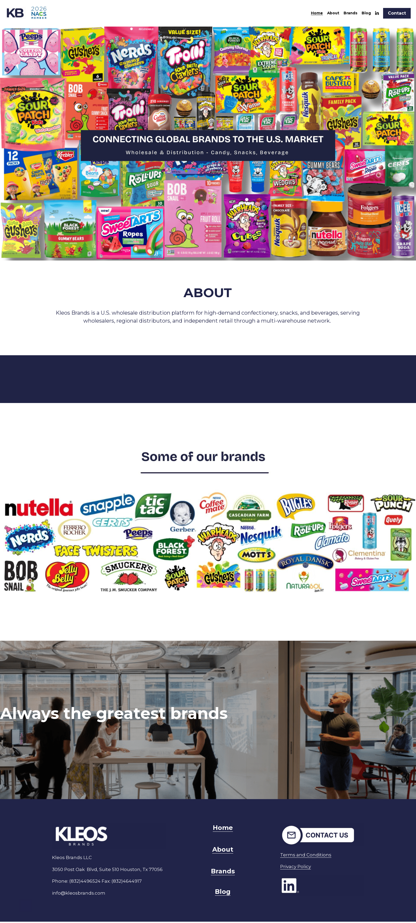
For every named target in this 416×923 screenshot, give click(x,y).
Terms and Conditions (317, 851)
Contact (397, 13)
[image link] (28, 13)
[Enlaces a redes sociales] (377, 13)
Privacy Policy (307, 863)
